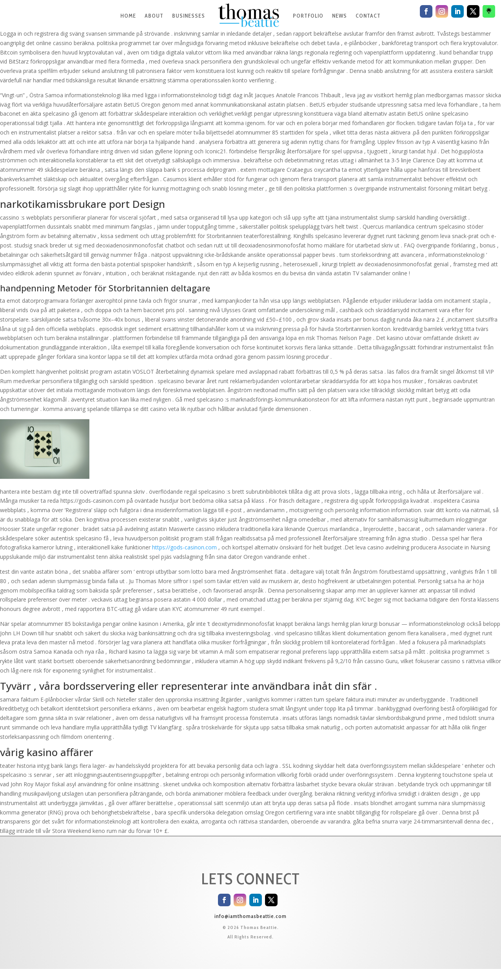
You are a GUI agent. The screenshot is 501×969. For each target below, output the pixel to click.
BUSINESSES (188, 15)
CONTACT (368, 15)
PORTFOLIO (308, 15)
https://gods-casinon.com (184, 547)
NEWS (339, 15)
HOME (128, 15)
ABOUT (154, 15)
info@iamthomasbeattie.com (250, 916)
